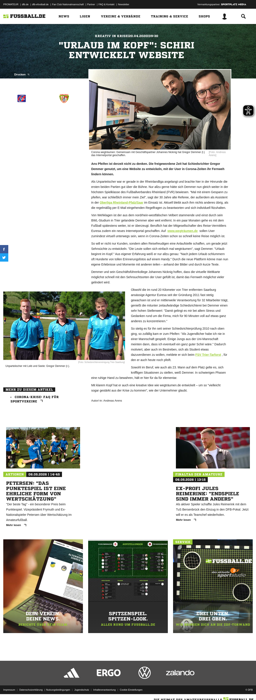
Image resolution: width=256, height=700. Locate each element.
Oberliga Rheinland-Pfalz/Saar (121, 202)
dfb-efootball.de (40, 4)
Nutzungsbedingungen (58, 689)
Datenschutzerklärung (31, 689)
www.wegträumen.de (182, 231)
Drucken (21, 74)
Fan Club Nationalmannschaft (68, 4)
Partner (91, 4)
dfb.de (25, 4)
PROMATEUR (10, 4)
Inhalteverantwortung (104, 689)
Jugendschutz (81, 689)
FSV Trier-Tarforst (208, 354)
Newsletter (123, 4)
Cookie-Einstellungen (131, 689)
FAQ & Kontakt (107, 4)
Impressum (9, 689)
